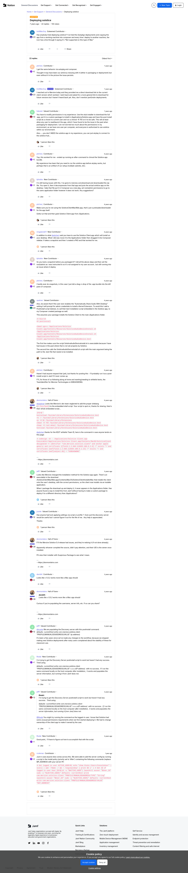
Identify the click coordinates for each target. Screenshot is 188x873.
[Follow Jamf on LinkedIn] (34, 843)
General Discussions (29, 5)
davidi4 (39, 574)
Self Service (137, 831)
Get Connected (62, 5)
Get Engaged (96, 5)
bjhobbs (40, 179)
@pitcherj (55, 235)
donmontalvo (42, 400)
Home (29, 12)
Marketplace (80, 846)
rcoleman (40, 753)
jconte (39, 511)
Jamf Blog (79, 842)
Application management (109, 842)
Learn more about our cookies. (138, 857)
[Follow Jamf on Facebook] (48, 843)
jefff (38, 471)
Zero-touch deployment (109, 835)
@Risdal (40, 717)
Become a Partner (82, 850)
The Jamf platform (107, 831)
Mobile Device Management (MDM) (114, 839)
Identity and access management (146, 835)
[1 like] (46, 142)
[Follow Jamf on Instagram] (43, 843)
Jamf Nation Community (85, 839)
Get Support (47, 5)
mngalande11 (42, 232)
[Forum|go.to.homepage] (9, 5)
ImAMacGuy (41, 31)
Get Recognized (79, 5)
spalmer (40, 300)
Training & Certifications (84, 835)
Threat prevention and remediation (146, 842)
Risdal (39, 657)
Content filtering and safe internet (146, 846)
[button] (164, 5)
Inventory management (109, 846)
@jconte (40, 629)
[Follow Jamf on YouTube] (38, 843)
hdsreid (39, 111)
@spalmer (41, 404)
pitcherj (40, 66)
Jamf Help (79, 831)
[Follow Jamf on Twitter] (29, 843)
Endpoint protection (140, 839)
